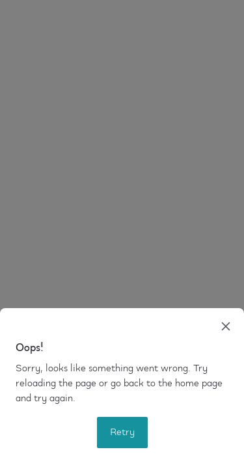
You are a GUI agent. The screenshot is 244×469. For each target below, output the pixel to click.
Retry (122, 432)
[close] (226, 326)
